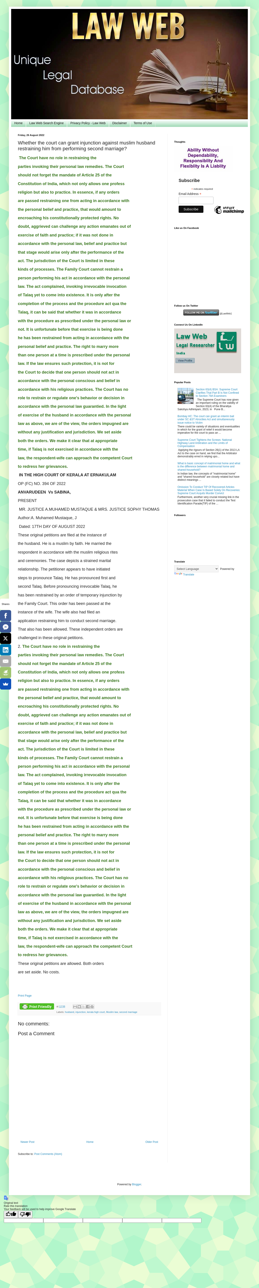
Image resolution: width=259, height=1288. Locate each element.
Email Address (190, 194)
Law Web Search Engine (46, 123)
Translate (184, 574)
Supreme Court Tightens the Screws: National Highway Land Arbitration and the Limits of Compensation (205, 443)
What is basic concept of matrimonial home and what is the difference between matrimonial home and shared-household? (209, 466)
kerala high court (96, 1012)
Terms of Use (143, 123)
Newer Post (27, 1142)
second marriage (128, 1012)
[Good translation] (11, 1214)
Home (18, 123)
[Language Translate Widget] (196, 568)
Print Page (25, 995)
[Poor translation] (25, 1214)
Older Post (151, 1142)
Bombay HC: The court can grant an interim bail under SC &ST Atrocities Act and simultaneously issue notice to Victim (206, 419)
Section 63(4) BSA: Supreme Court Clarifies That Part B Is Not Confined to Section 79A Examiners (217, 392)
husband (69, 1012)
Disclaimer (119, 123)
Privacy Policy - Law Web (88, 123)
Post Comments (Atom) (48, 1154)
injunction (80, 1012)
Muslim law (112, 1012)
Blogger (136, 1184)
